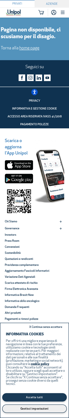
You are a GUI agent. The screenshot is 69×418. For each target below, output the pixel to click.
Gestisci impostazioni (34, 408)
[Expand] (60, 221)
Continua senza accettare (45, 327)
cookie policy (40, 364)
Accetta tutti (34, 397)
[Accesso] (53, 12)
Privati (17, 3)
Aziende (52, 4)
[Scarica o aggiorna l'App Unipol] (16, 147)
